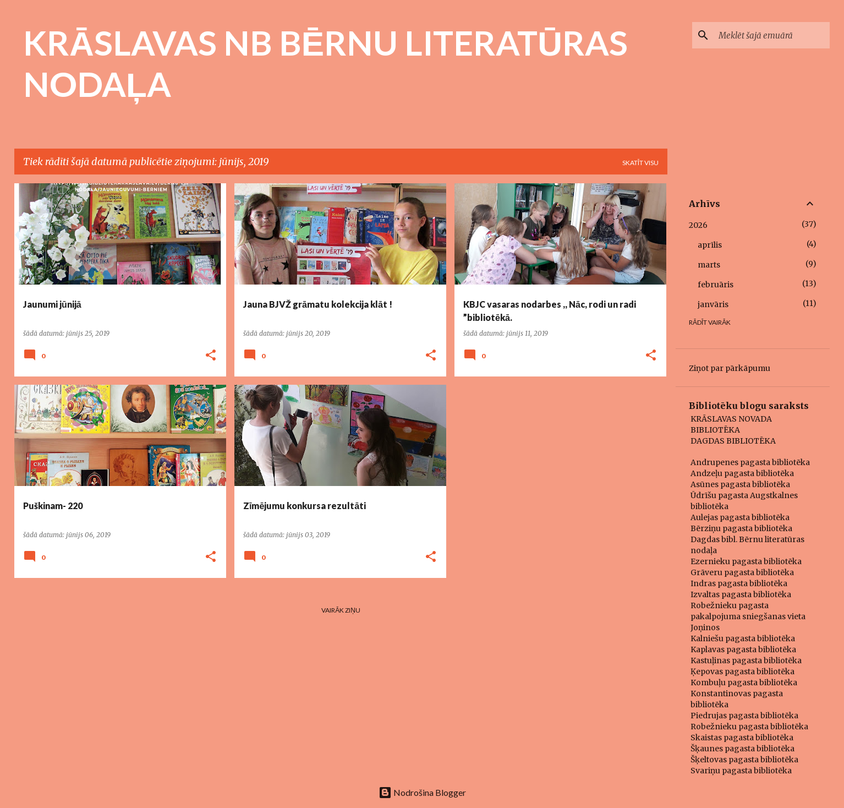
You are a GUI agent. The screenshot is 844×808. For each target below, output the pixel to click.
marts (709, 265)
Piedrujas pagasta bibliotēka (744, 715)
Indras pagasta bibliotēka (738, 583)
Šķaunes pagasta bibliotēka (742, 749)
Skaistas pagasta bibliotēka (741, 738)
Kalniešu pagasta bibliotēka (742, 638)
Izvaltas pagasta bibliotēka (740, 594)
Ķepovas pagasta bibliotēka (742, 671)
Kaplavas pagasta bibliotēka (743, 649)
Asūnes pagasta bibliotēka (740, 484)
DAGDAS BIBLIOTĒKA (733, 441)
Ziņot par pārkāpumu (729, 368)
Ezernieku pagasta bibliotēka (746, 561)
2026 (698, 225)
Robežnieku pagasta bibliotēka (749, 726)
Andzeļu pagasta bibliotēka (742, 473)
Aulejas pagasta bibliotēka (740, 517)
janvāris (713, 304)
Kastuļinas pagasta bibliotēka (746, 660)
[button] (210, 355)
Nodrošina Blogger (422, 792)
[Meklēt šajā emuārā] (772, 35)
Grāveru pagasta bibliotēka (742, 572)
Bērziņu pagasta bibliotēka (741, 528)
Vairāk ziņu (340, 610)
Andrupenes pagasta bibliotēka (750, 462)
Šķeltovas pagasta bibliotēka (744, 760)
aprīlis (710, 245)
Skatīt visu (640, 163)
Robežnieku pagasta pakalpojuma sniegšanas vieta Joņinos (747, 616)
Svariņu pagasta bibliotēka (741, 771)
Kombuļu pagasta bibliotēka (743, 682)
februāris (715, 285)
